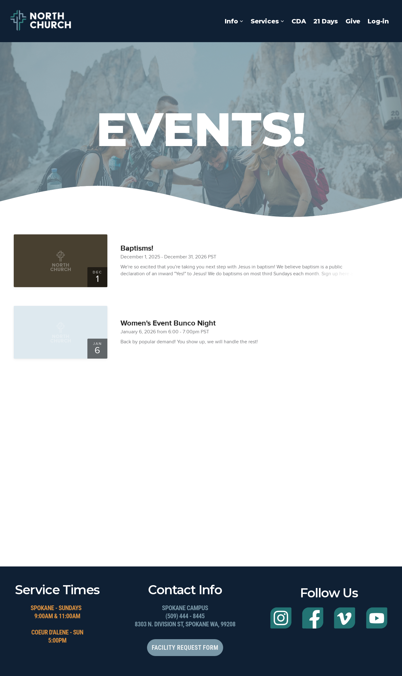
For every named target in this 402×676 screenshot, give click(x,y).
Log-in (378, 21)
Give (353, 21)
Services (267, 21)
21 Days (325, 21)
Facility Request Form (185, 647)
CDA (299, 21)
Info (234, 21)
